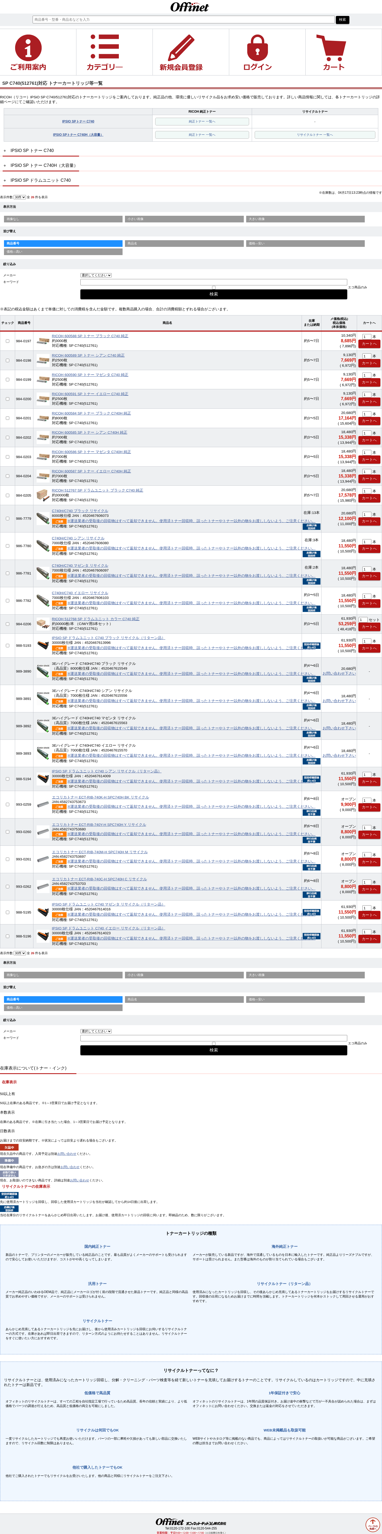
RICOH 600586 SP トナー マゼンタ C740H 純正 (91, 452)
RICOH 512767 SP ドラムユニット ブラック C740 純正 (97, 490)
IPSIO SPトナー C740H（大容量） (78, 135)
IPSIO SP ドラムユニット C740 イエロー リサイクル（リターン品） (109, 928)
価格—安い (257, 243)
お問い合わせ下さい (339, 673)
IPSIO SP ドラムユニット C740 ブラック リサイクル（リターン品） (109, 638)
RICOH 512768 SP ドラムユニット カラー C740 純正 (96, 619)
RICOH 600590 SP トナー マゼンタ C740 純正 (90, 375)
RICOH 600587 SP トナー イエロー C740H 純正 (91, 471)
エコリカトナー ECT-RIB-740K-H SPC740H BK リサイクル (100, 797)
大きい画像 (257, 219)
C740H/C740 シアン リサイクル (78, 538)
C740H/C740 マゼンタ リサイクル (80, 566)
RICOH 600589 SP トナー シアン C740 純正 (88, 355)
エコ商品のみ (357, 287)
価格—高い (15, 251)
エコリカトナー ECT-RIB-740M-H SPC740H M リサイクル (100, 852)
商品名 (132, 243)
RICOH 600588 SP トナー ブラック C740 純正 (90, 336)
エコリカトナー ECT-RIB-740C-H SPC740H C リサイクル (99, 879)
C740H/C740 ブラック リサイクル (80, 511)
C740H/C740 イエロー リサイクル (80, 593)
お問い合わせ (66, 1153)
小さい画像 (136, 219)
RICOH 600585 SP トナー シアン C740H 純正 (89, 432)
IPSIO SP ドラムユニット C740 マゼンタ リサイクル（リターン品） (109, 904)
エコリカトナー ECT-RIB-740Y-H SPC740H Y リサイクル (99, 825)
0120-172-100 (180, 1528)
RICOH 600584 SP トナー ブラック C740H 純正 (91, 413)
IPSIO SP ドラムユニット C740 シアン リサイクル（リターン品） (107, 771)
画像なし (13, 219)
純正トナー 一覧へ (202, 121)
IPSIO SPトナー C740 (78, 121)
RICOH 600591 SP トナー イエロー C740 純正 (90, 394)
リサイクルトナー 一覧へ (315, 135)
